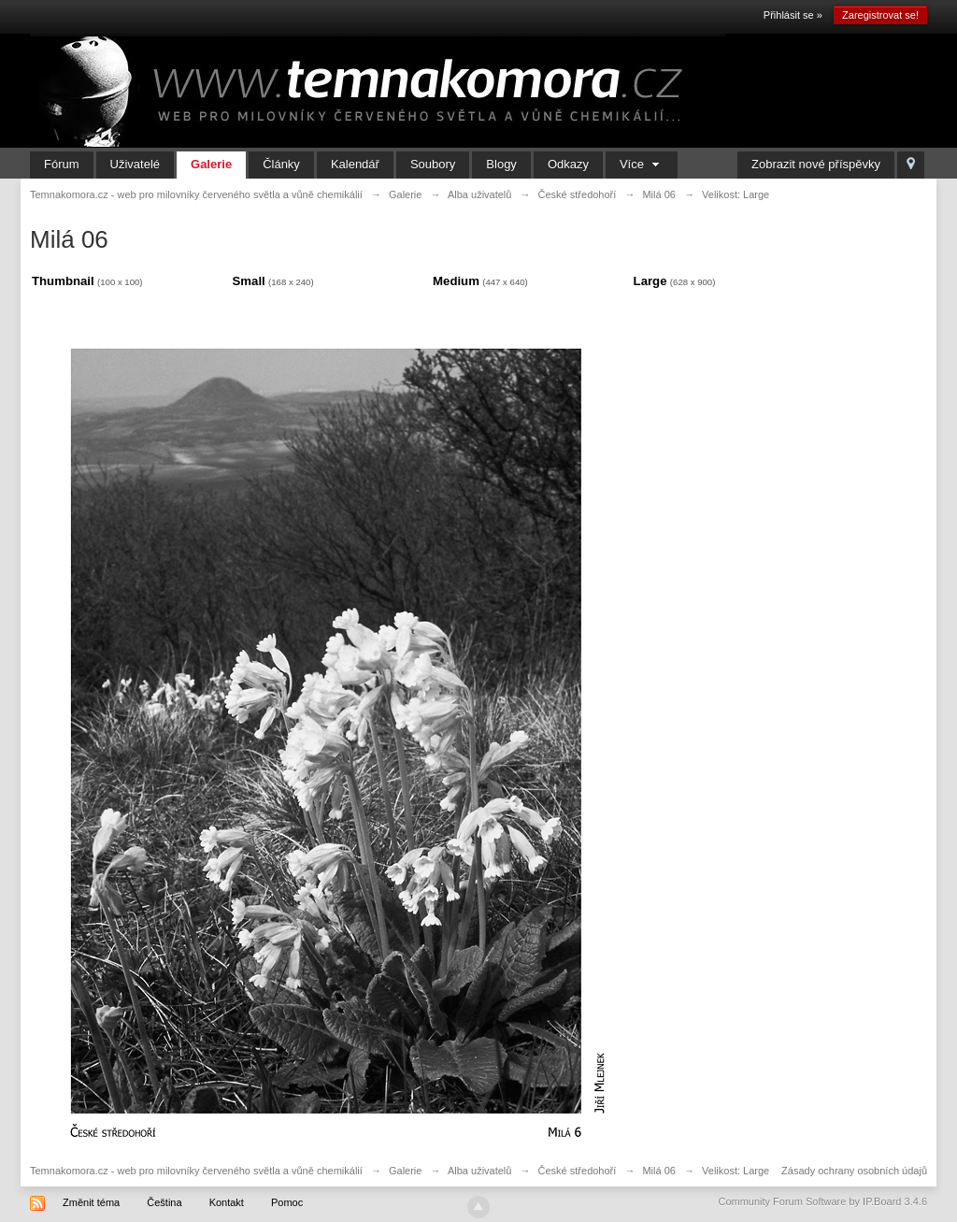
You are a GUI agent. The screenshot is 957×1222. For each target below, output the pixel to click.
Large (650, 281)
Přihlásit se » (793, 15)
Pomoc (287, 1202)
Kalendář (355, 164)
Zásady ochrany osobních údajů (854, 1170)
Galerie (211, 164)
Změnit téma (91, 1202)
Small (249, 281)
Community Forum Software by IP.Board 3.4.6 (822, 1201)
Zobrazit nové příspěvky (815, 164)
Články (281, 164)
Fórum (61, 164)
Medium (456, 281)
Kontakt (226, 1202)
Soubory (432, 164)
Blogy (501, 164)
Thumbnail (63, 281)
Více (642, 164)
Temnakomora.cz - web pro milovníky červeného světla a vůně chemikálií (196, 1170)
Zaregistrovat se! (880, 15)
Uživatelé (135, 164)
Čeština (164, 1202)
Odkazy (568, 164)
